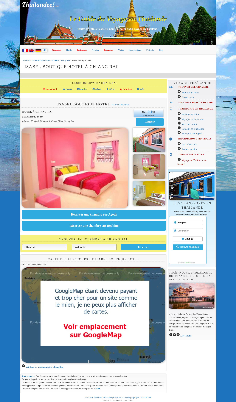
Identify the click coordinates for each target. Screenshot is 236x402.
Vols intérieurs (189, 124)
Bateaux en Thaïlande (193, 128)
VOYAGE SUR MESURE (191, 154)
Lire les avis (148, 115)
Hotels (69, 50)
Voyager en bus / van (192, 119)
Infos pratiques (135, 50)
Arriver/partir (50, 89)
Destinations (82, 50)
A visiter (95, 50)
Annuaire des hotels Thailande (98, 397)
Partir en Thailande (121, 397)
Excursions (108, 50)
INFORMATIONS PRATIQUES (194, 139)
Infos (140, 89)
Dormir (67, 89)
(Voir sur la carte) (120, 104)
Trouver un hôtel (190, 92)
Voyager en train (190, 114)
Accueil (26, 60)
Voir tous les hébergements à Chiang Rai (44, 367)
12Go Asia (188, 262)
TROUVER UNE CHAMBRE (193, 87)
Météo (110, 89)
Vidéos (121, 50)
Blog (160, 50)
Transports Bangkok (192, 133)
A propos (135, 397)
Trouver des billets (187, 247)
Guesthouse (188, 97)
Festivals (150, 50)
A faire (96, 89)
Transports (56, 50)
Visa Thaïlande (189, 144)
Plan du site (146, 397)
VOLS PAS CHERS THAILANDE (195, 102)
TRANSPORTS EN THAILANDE (195, 109)
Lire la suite (186, 336)
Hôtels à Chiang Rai (61, 60)
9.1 (150, 112)
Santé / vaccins (189, 149)
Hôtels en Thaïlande (41, 60)
